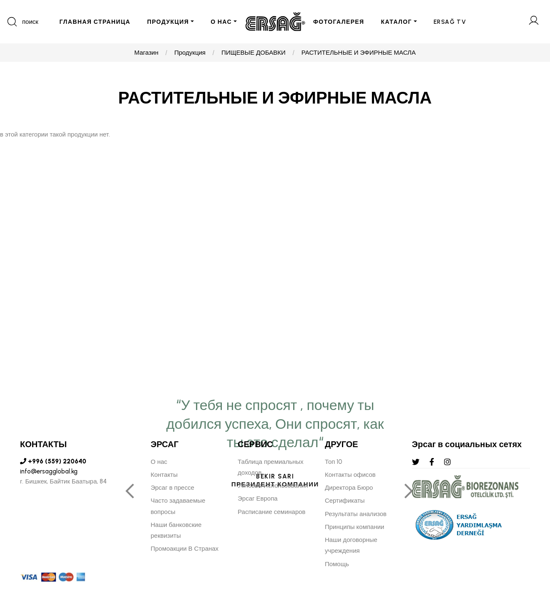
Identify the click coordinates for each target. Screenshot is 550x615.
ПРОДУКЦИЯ (168, 21)
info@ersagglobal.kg (49, 471)
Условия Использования (273, 485)
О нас (159, 462)
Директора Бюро (349, 487)
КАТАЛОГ (396, 21)
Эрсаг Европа (258, 498)
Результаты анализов (356, 514)
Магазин (146, 52)
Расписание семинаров (272, 512)
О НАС (221, 21)
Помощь (337, 564)
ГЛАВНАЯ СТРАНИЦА (94, 21)
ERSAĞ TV (450, 21)
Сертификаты (345, 500)
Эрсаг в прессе (172, 487)
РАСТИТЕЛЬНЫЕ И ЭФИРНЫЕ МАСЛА (358, 52)
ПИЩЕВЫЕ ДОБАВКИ (253, 52)
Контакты (164, 474)
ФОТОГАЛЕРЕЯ (338, 21)
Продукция (190, 52)
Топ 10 (333, 462)
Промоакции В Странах (184, 548)
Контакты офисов (350, 474)
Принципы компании (354, 527)
